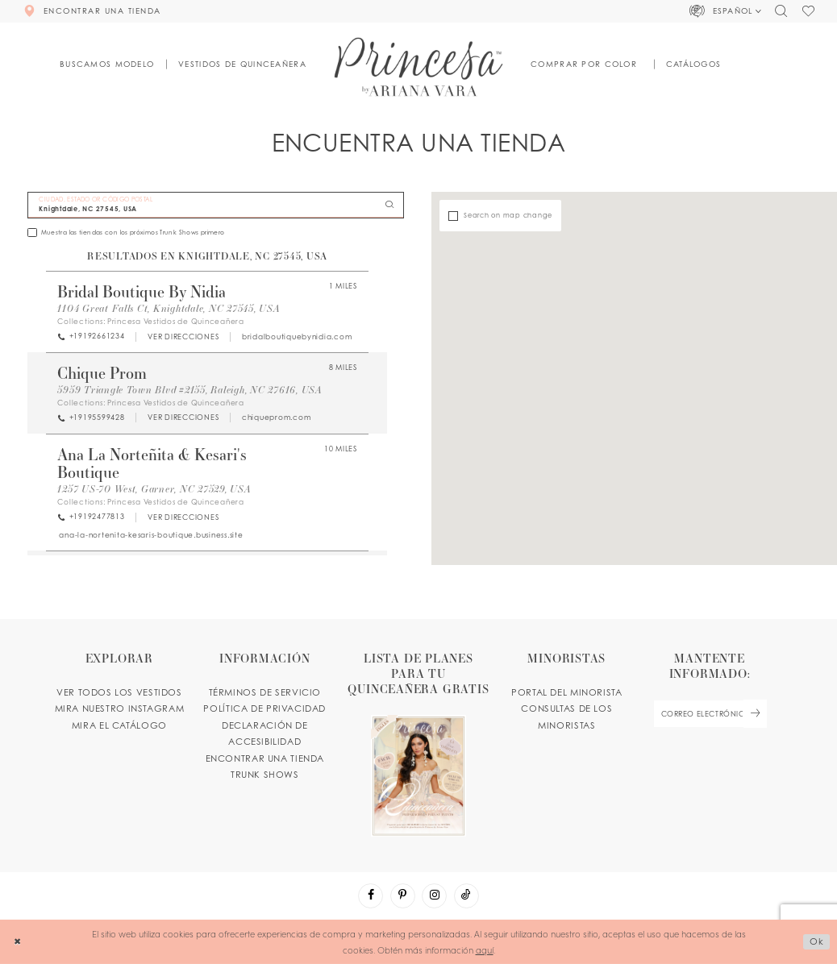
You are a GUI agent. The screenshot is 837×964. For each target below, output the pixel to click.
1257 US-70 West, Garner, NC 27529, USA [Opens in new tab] (154, 488)
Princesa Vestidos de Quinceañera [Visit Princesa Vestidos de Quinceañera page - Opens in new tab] (175, 321)
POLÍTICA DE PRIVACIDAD (264, 708)
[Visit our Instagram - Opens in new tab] (434, 895)
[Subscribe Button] (754, 714)
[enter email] (710, 714)
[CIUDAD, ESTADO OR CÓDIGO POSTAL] (215, 205)
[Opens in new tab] (182, 336)
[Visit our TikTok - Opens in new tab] (466, 895)
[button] (726, 11)
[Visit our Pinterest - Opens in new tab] (402, 895)
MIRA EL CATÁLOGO (119, 725)
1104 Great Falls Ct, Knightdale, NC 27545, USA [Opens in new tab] (168, 307)
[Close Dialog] (17, 942)
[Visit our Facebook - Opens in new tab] (370, 895)
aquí (484, 949)
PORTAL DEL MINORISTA (566, 692)
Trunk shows (265, 774)
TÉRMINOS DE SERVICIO (265, 692)
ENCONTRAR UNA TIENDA (265, 758)
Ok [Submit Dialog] (817, 941)
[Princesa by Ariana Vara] (419, 66)
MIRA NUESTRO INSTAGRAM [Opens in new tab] (120, 708)
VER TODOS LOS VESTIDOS (119, 692)
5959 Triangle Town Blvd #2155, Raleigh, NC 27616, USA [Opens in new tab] (190, 389)
